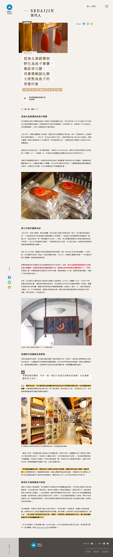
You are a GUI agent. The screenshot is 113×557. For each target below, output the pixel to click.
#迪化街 (33, 89)
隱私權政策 (105, 551)
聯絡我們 (96, 551)
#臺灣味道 (42, 89)
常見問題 (87, 551)
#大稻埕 (26, 89)
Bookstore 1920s (43, 527)
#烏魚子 (58, 89)
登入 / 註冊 (91, 6)
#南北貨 (50, 89)
